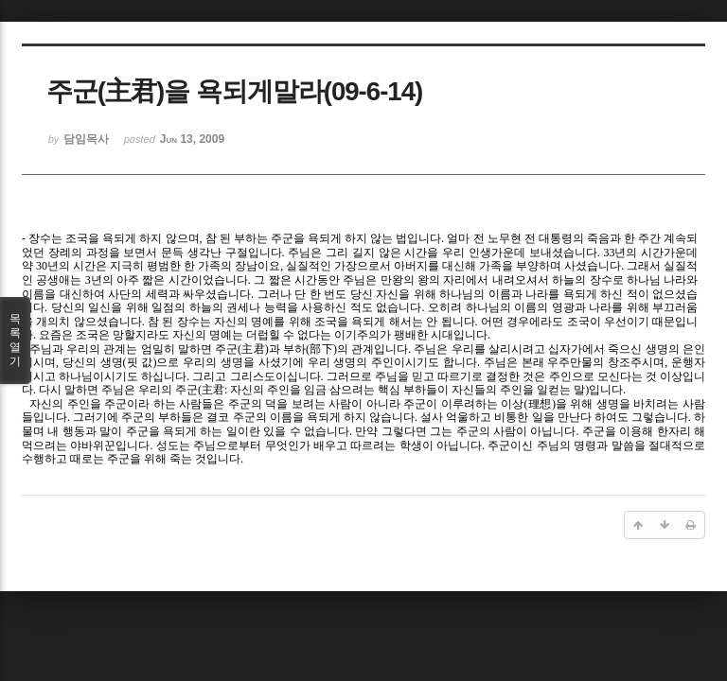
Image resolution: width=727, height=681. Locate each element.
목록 (15, 340)
